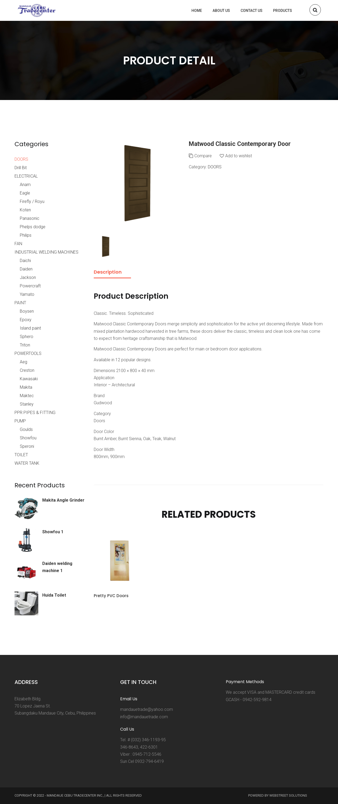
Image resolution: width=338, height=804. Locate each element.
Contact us (251, 10)
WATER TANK (27, 463)
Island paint (30, 328)
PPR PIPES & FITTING (35, 412)
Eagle (25, 193)
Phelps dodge (32, 226)
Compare (203, 155)
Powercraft (30, 285)
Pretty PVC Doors (111, 595)
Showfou (28, 437)
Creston (27, 370)
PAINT (20, 302)
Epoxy (25, 319)
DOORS (215, 166)
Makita (26, 387)
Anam (25, 184)
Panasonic (29, 218)
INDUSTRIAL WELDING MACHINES (46, 252)
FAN (18, 243)
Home (196, 10)
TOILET (21, 454)
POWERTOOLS (28, 353)
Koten (25, 209)
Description (108, 272)
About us (221, 10)
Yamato (27, 294)
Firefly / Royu (32, 201)
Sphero (26, 336)
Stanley (27, 404)
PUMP (20, 421)
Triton (25, 345)
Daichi (25, 260)
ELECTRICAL (26, 176)
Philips (25, 235)
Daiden (26, 269)
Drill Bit (21, 167)
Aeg (23, 361)
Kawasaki (29, 378)
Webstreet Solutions (288, 795)
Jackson (28, 277)
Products (282, 10)
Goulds (26, 429)
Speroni (27, 446)
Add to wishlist (238, 155)
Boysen (27, 311)
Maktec (27, 395)
